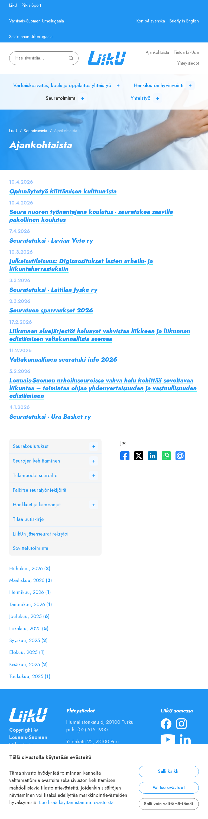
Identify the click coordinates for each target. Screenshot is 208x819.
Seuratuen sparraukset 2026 (51, 310)
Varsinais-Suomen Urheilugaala (36, 21)
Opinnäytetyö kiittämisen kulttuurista (62, 191)
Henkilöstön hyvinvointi (158, 85)
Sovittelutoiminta (30, 548)
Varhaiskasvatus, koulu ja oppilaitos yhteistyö (62, 85)
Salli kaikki (169, 771)
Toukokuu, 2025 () (29, 676)
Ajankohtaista (157, 52)
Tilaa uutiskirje (28, 519)
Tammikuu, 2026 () (30, 604)
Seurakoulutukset (30, 446)
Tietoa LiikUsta (186, 52)
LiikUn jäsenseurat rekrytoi (41, 533)
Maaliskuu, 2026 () (30, 580)
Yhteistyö (141, 98)
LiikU (13, 5)
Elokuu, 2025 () (27, 652)
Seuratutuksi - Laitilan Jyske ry (53, 290)
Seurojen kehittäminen (36, 460)
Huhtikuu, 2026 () (29, 568)
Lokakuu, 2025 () (28, 628)
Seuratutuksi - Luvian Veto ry (51, 240)
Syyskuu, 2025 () (28, 640)
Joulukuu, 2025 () (29, 616)
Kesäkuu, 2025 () (28, 664)
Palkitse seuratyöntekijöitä (39, 490)
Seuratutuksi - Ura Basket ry (50, 416)
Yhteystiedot (188, 63)
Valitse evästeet (168, 788)
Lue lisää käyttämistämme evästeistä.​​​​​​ (77, 802)
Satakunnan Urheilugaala (31, 37)
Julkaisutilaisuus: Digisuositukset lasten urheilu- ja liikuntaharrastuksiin (81, 265)
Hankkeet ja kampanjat (37, 504)
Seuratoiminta (61, 98)
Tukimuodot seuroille (35, 475)
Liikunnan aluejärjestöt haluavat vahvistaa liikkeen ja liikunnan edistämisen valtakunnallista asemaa (99, 335)
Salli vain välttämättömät (168, 804)
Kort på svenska (150, 21)
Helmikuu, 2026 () (30, 592)
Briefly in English (184, 21)
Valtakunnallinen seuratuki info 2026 (63, 359)
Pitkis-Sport (31, 5)
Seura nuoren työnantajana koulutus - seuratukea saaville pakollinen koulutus (91, 216)
